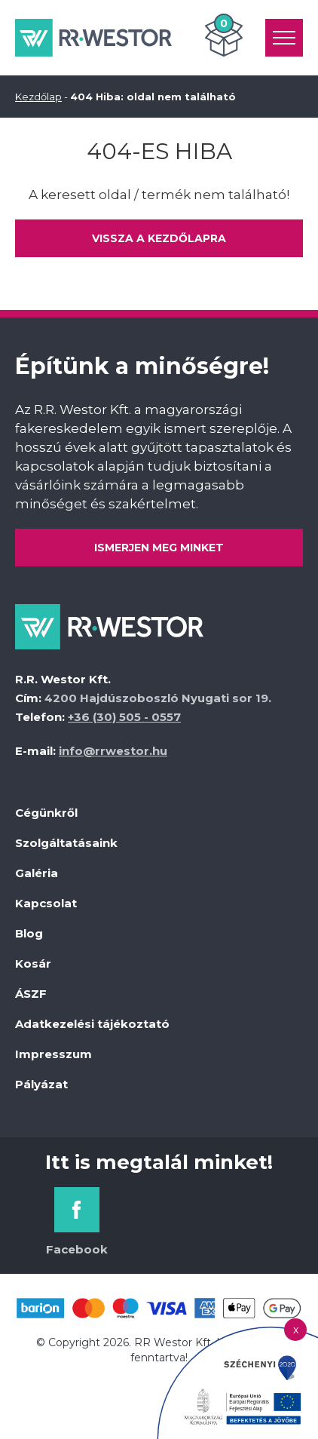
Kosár (33, 963)
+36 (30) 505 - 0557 (124, 717)
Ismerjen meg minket (159, 547)
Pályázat (41, 1084)
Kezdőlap (38, 97)
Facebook (77, 1249)
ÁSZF (31, 993)
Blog (29, 933)
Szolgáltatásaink (66, 843)
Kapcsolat (46, 903)
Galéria (36, 873)
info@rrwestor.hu (113, 751)
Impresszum (53, 1054)
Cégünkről (46, 812)
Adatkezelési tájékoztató (92, 1024)
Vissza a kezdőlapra (159, 238)
